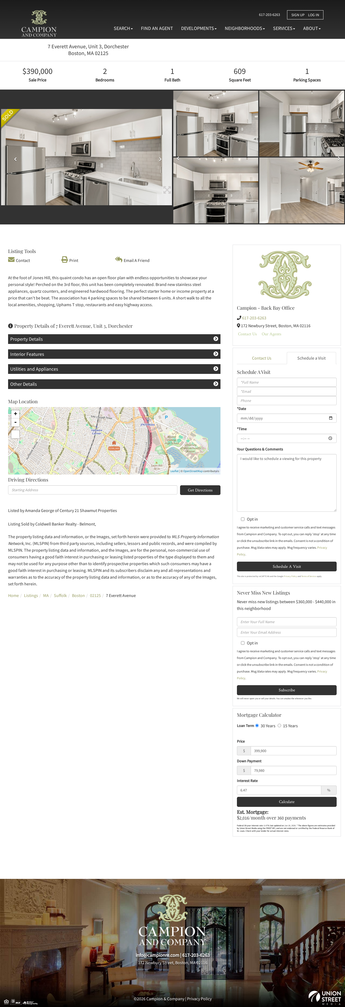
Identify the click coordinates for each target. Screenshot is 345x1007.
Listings (31, 595)
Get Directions (200, 490)
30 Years (265, 725)
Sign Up (298, 14)
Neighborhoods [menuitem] (245, 28)
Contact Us (247, 334)
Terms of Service (308, 576)
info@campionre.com (157, 955)
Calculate (287, 801)
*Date (241, 408)
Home (13, 595)
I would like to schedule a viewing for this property (287, 483)
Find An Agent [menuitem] (157, 28)
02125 (95, 595)
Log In (313, 14)
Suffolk (60, 595)
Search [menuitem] (123, 28)
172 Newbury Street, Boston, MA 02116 (172, 962)
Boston (78, 595)
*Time (242, 428)
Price (241, 741)
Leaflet (174, 471)
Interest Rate (247, 780)
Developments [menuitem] (199, 28)
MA (46, 595)
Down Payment (249, 761)
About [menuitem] (312, 28)
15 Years (288, 725)
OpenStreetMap (193, 471)
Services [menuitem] (284, 28)
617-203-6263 (268, 14)
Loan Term (245, 725)
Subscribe (287, 690)
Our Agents (271, 334)
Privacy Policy (290, 576)
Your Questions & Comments (260, 449)
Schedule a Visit (311, 358)
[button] (14, 157)
